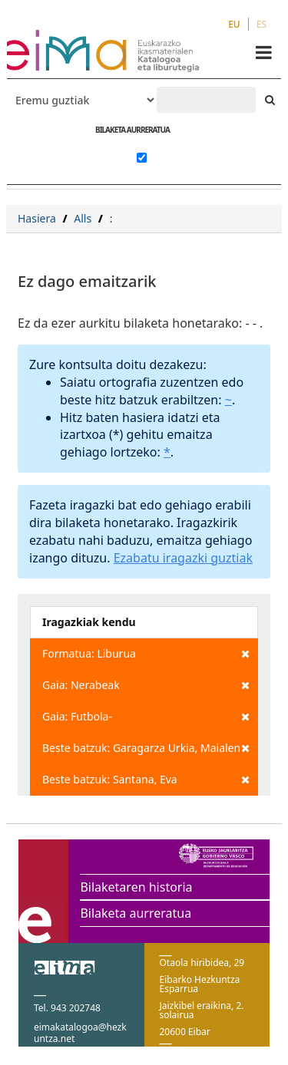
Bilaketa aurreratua (135, 913)
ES (261, 24)
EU (234, 24)
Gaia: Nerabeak (146, 685)
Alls (82, 218)
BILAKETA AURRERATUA (132, 129)
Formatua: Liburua (146, 654)
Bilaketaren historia (136, 887)
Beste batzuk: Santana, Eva (146, 779)
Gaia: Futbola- (146, 716)
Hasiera (37, 218)
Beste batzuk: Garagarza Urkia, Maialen (146, 748)
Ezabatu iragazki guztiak (183, 557)
